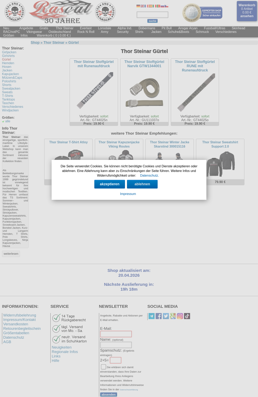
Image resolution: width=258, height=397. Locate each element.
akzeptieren (110, 184)
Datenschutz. (149, 175)
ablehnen (142, 184)
